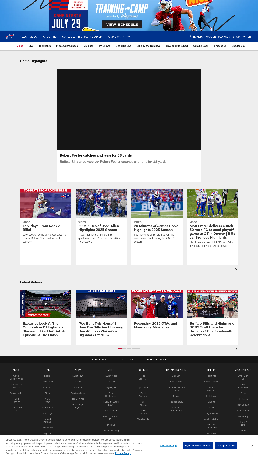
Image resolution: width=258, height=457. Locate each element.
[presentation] (236, 274)
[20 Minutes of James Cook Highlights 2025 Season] (157, 222)
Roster (47, 380)
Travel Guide (143, 423)
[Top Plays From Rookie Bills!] (45, 222)
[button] (119, 353)
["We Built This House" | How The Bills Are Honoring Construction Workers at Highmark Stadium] (101, 319)
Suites (211, 411)
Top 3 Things (78, 403)
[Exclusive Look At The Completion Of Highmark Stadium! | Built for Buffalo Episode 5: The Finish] (45, 319)
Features (78, 386)
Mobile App (243, 420)
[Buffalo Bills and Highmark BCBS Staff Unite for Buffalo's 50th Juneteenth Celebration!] (212, 319)
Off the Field (111, 414)
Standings (47, 417)
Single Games (211, 417)
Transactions (47, 411)
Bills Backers (243, 403)
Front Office (47, 432)
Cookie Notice (16, 397)
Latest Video (111, 380)
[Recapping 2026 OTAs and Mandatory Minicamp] (157, 315)
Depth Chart (47, 386)
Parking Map (176, 386)
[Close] (252, 445)
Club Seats (211, 400)
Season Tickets (211, 386)
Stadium (176, 380)
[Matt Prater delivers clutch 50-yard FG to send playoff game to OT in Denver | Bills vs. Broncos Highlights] (212, 224)
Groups (211, 406)
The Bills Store (176, 406)
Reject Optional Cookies (198, 445)
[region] (129, 446)
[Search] (190, 36)
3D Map (176, 400)
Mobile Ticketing (211, 423)
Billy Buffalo (243, 409)
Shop (243, 397)
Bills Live (111, 386)
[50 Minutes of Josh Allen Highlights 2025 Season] (101, 222)
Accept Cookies (226, 445)
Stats (47, 397)
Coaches (47, 391)
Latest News (78, 380)
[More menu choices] (128, 36)
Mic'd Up (111, 429)
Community (243, 414)
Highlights (111, 391)
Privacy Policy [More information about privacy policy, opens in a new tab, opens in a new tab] (123, 453)
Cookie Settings (168, 445)
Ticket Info (211, 380)
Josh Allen (78, 391)
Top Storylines (78, 397)
